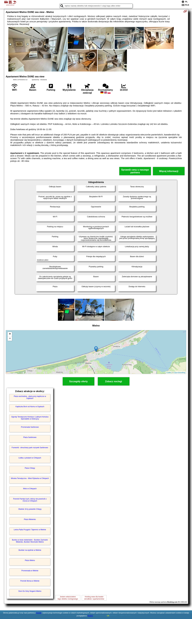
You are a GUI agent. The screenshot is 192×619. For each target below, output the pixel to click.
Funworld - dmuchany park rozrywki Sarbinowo (30, 448)
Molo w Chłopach (30, 489)
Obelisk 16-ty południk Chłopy (30, 509)
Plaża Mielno (30, 560)
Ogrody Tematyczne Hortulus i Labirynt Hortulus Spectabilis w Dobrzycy (30, 418)
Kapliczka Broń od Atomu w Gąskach (30, 407)
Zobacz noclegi (113, 381)
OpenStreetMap (179, 372)
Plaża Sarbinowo (29, 437)
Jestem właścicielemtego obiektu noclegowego (68, 598)
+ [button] (10, 334)
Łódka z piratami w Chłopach (30, 458)
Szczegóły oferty (78, 381)
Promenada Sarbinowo (30, 427)
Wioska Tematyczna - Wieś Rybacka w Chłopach (30, 478)
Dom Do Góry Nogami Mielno (29, 591)
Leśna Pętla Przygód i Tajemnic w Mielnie (30, 530)
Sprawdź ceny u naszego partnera (135, 171)
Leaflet (168, 372)
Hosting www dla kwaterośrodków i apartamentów (94, 598)
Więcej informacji (168, 171)
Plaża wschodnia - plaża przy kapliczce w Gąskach (30, 397)
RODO (90, 616)
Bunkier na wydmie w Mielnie (30, 550)
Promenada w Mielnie (29, 571)
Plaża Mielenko (30, 519)
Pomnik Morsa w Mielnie (29, 581)
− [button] (10, 338)
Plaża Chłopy (30, 468)
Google (39, 613)
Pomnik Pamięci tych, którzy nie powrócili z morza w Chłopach (30, 500)
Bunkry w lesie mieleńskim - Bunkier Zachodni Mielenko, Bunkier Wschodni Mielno (30, 541)
